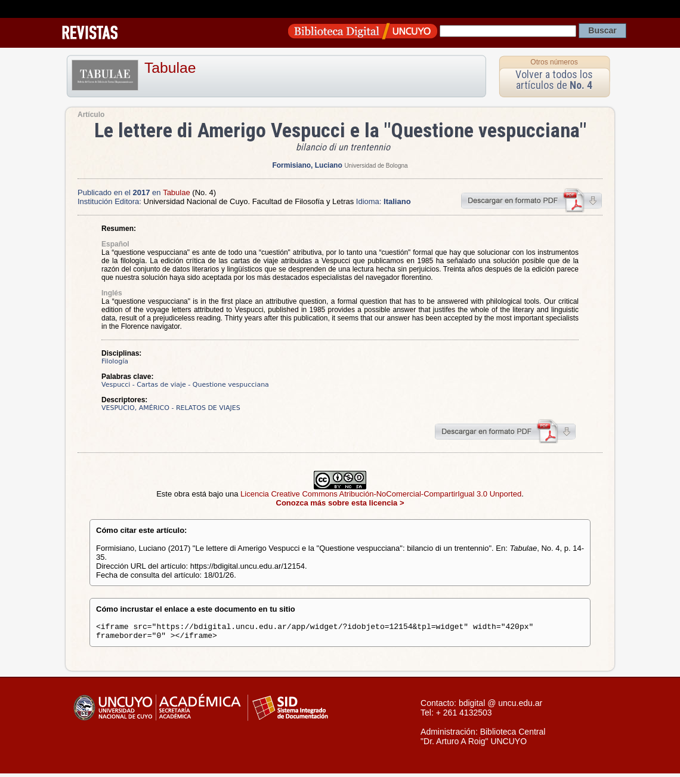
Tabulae (170, 68)
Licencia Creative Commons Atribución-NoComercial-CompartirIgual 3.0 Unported (380, 493)
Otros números (553, 62)
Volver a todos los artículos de (554, 79)
